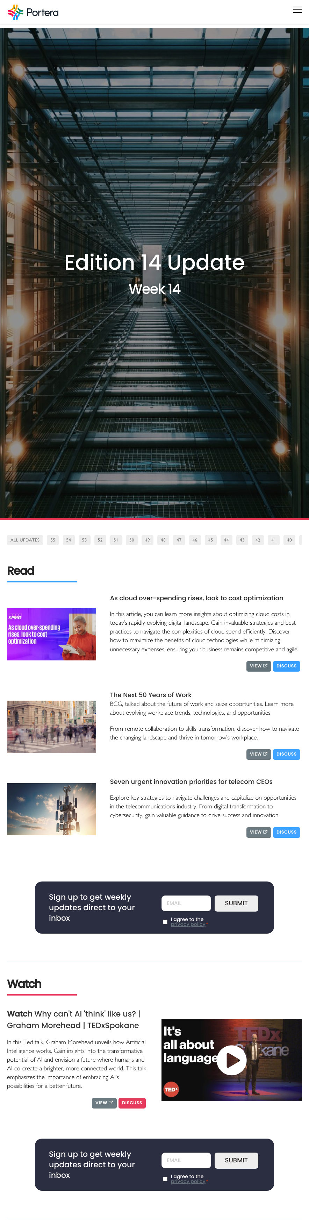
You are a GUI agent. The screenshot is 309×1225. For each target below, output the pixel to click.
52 (100, 540)
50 (131, 540)
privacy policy (188, 924)
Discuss (286, 666)
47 (179, 540)
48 (163, 540)
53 (84, 540)
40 (289, 540)
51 (116, 540)
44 (226, 540)
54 (68, 540)
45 (210, 540)
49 (147, 540)
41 (273, 540)
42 (258, 540)
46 (195, 540)
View (259, 666)
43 (242, 540)
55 (52, 540)
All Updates (24, 540)
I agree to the (189, 922)
